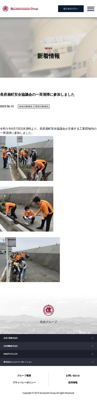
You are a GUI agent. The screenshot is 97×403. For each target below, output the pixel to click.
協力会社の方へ (70, 8)
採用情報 (72, 382)
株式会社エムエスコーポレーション (18, 362)
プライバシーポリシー (24, 382)
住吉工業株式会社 (11, 338)
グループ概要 (24, 375)
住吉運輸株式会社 (11, 346)
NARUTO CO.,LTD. (11, 354)
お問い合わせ (73, 375)
